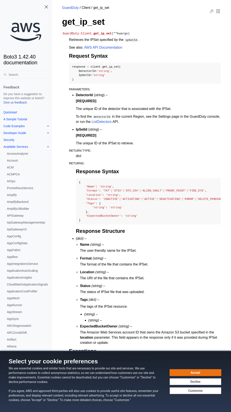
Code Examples (14, 126)
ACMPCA (13, 174)
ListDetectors (102, 121)
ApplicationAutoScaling (22, 270)
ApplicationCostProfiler (22, 291)
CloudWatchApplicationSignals (27, 284)
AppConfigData (17, 243)
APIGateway (15, 215)
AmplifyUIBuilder (18, 208)
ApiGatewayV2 (17, 229)
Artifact (11, 339)
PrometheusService (20, 188)
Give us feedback (15, 102)
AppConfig (14, 236)
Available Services (15, 146)
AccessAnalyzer (17, 153)
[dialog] (115, 381)
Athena (11, 346)
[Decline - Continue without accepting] (195, 381)
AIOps (11, 181)
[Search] (26, 75)
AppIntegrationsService (22, 263)
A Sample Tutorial (15, 119)
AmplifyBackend (17, 202)
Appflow (12, 257)
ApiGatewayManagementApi (26, 222)
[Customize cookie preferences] (195, 390)
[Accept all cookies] (195, 372)
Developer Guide (14, 133)
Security (8, 140)
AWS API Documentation (103, 47)
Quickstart (10, 112)
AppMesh (13, 298)
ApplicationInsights (19, 277)
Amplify (12, 195)
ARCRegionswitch (19, 325)
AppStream (14, 312)
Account (12, 160)
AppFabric (14, 250)
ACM (10, 167)
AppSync (13, 319)
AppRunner (14, 305)
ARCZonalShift (17, 332)
